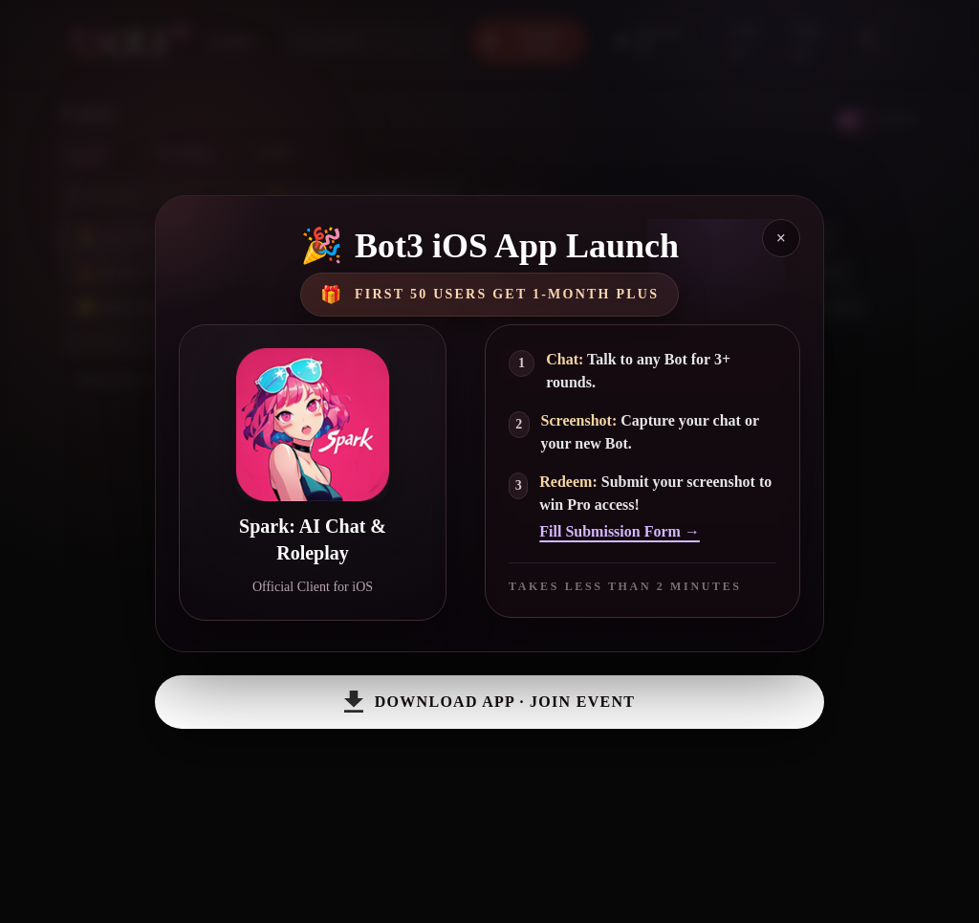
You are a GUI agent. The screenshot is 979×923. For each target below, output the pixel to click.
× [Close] (781, 238)
